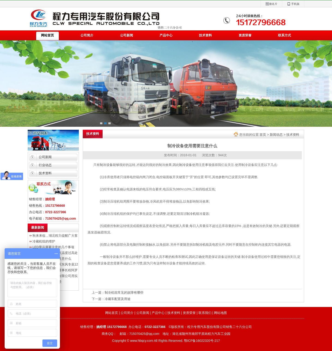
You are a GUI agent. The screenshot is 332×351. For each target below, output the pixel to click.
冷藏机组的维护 (44, 241)
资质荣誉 (245, 35)
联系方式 (284, 35)
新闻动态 (276, 134)
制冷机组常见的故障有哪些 (124, 292)
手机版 (293, 4)
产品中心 (166, 35)
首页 (263, 134)
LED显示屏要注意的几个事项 (53, 247)
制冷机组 (192, 213)
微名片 (271, 4)
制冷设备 (106, 165)
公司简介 (86, 35)
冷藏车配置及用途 (117, 299)
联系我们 (205, 313)
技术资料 (205, 35)
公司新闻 (126, 35)
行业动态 (45, 165)
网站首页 (111, 313)
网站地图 (220, 313)
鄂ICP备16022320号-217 (202, 340)
